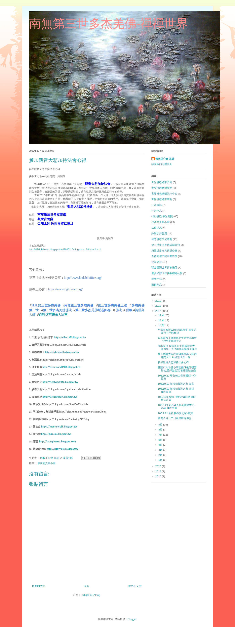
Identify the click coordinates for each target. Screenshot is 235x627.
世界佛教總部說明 (161, 187)
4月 (160, 449)
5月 (160, 444)
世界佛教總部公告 (161, 182)
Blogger (132, 619)
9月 (160, 424)
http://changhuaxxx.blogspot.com (57, 441)
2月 (160, 454)
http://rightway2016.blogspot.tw (60, 382)
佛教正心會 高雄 (164, 158)
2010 (158, 476)
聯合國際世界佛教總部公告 (166, 273)
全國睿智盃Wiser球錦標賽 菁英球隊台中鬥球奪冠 (177, 331)
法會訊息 (156, 227)
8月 (160, 429)
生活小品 (156, 210)
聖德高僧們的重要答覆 (164, 256)
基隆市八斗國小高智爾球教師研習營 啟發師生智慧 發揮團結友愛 (177, 369)
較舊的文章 (135, 585)
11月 (161, 320)
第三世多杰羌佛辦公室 (164, 250)
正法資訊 (156, 204)
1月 (160, 459)
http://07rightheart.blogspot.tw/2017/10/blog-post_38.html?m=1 (65, 249)
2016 (158, 466)
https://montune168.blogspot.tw (59, 426)
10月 (161, 325)
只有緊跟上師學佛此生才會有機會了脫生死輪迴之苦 (177, 339)
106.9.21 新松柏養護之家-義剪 (175, 413)
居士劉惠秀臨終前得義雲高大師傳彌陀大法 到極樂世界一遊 (177, 356)
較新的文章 (38, 585)
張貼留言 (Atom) (91, 595)
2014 (158, 471)
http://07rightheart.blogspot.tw (59, 396)
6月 (160, 439)
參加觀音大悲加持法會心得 (173, 362)
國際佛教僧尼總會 (161, 239)
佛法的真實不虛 (46, 463)
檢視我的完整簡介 (161, 164)
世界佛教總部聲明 (161, 199)
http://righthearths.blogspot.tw (62, 352)
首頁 (86, 585)
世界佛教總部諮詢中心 (164, 193)
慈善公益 (156, 261)
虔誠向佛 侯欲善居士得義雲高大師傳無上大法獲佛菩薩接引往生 (177, 347)
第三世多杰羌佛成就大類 (165, 244)
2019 (158, 300)
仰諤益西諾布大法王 (53, 314)
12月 (161, 315)
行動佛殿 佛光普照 (162, 216)
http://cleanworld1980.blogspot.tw (61, 367)
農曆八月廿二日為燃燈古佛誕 (174, 418)
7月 (160, 434)
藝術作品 (156, 284)
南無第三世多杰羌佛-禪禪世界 (108, 23)
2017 (158, 310)
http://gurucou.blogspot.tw (56, 433)
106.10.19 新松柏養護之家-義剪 (176, 383)
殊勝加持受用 (159, 233)
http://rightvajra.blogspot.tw (62, 448)
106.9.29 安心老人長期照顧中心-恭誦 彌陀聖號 (176, 407)
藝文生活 (156, 279)
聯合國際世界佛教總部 (164, 267)
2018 (158, 305)
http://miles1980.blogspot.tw (70, 337)
